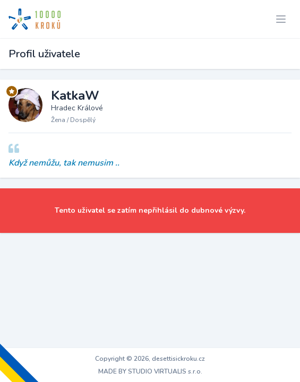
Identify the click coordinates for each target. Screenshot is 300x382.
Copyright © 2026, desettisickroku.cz (150, 358)
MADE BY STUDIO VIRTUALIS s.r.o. (150, 371)
